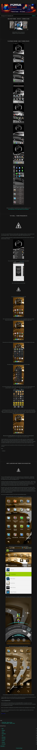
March (3, 732)
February (3, 730)
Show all (34, 15)
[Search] (35, 1)
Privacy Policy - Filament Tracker (7, 722)
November (3, 738)
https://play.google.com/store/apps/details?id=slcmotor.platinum (18, 209)
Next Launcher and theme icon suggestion (18, 463)
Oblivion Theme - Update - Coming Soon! (18, 18)
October (3, 740)
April (2, 728)
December (3, 737)
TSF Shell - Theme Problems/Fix (18, 215)
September (4, 733)
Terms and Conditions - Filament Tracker (8, 723)
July (2, 735)
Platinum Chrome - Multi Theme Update (18, 41)
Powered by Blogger (18, 748)
